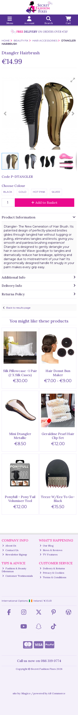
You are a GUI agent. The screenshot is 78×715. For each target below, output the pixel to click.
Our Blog (47, 545)
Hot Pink (39, 191)
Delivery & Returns (52, 568)
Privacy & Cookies (52, 572)
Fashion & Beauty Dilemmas (14, 570)
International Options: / (27, 600)
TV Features (49, 554)
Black (7, 191)
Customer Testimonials (17, 575)
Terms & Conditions (53, 577)
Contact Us (10, 550)
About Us (9, 545)
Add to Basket (44, 202)
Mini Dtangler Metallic (20, 436)
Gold (22, 191)
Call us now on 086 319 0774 (39, 661)
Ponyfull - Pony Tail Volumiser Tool (20, 499)
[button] (72, 80)
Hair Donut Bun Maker (58, 373)
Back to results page (18, 307)
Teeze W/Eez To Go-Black (58, 499)
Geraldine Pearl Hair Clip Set (58, 436)
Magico (26, 693)
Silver (56, 191)
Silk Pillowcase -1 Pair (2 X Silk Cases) (20, 373)
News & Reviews (51, 550)
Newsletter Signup (14, 554)
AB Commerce (56, 693)
